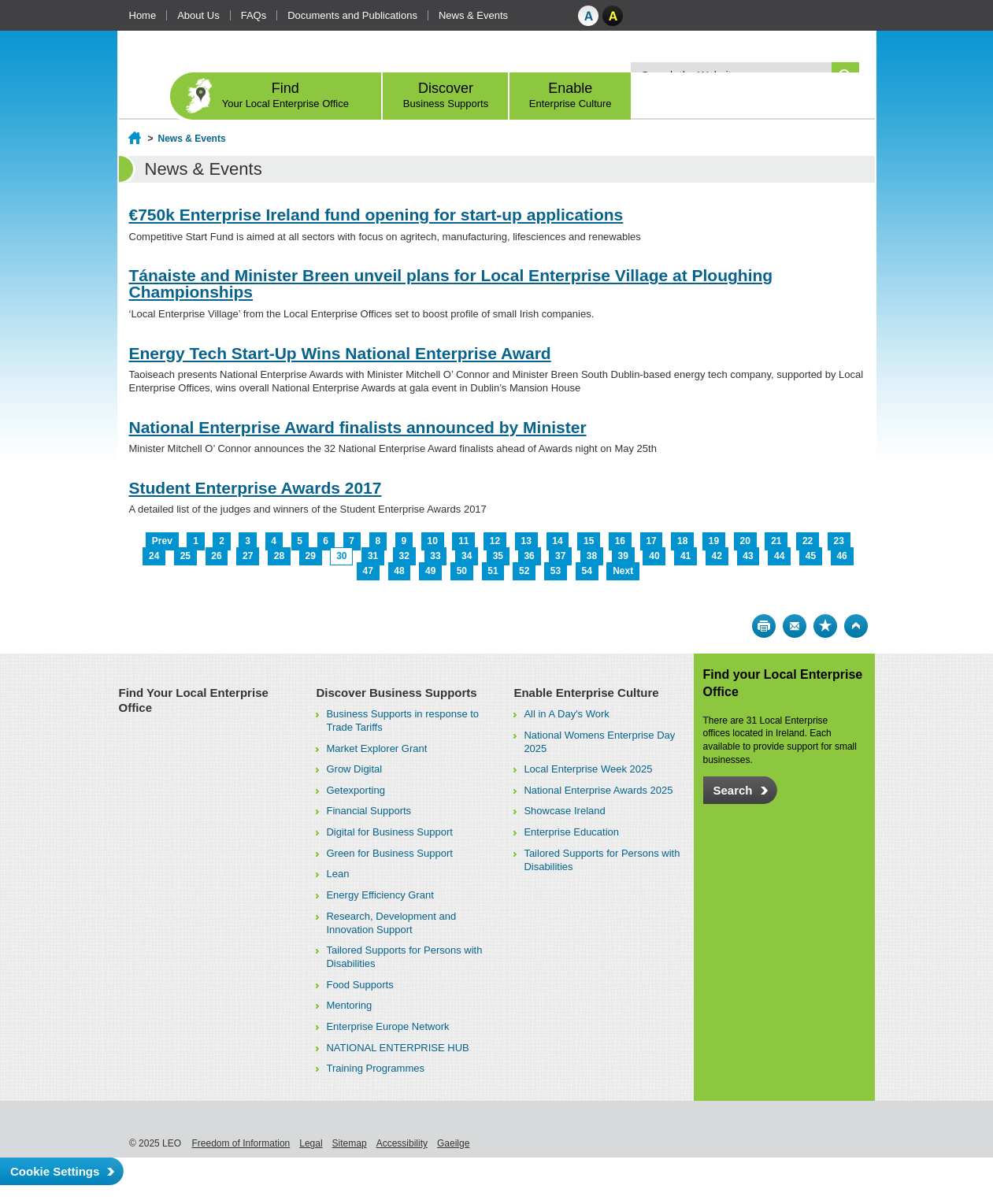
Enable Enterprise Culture (585, 692)
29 (310, 555)
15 (589, 540)
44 (779, 555)
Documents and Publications (352, 15)
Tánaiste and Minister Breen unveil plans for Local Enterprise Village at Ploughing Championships (451, 283)
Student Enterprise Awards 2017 (255, 488)
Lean (337, 874)
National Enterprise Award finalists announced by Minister (358, 427)
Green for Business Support (389, 853)
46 (841, 555)
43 (748, 555)
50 (462, 570)
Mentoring (349, 1005)
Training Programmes (375, 1068)
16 (620, 540)
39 (623, 555)
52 (524, 570)
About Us (198, 15)
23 (839, 540)
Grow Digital (354, 769)
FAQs (254, 15)
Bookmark (825, 626)
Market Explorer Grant (376, 748)
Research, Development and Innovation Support (391, 922)
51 (492, 570)
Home (143, 15)
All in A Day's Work (566, 714)
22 (807, 540)
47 (368, 570)
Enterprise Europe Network (387, 1026)
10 (432, 540)
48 (399, 570)
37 (560, 555)
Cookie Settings (54, 1171)
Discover (445, 94)
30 (341, 555)
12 (495, 540)
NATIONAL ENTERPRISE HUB (397, 1048)
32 (404, 555)
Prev (162, 540)
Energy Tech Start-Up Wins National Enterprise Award (340, 353)
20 (744, 540)
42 (717, 555)
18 (682, 540)
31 (373, 555)
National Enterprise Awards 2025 (598, 790)
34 (466, 555)
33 (435, 555)
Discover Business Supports (396, 692)
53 (555, 570)
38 (592, 555)
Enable (570, 94)
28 (279, 555)
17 (651, 540)
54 (586, 570)
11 (463, 540)
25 (185, 555)
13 (526, 540)
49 (430, 570)
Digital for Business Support (389, 832)
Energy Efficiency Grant (379, 895)
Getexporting (355, 790)
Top (856, 626)
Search (733, 790)
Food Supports (359, 985)
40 (654, 555)
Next (623, 570)
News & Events (473, 15)
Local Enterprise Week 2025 (588, 769)
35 (498, 555)
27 (248, 555)
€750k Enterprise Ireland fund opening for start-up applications (376, 215)
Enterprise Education (571, 832)
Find (286, 94)
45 (811, 555)
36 (529, 555)
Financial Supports (368, 811)
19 (714, 540)
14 (557, 540)
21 (776, 540)
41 (685, 555)
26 (216, 555)
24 (154, 555)
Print (764, 626)
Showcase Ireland (564, 811)
